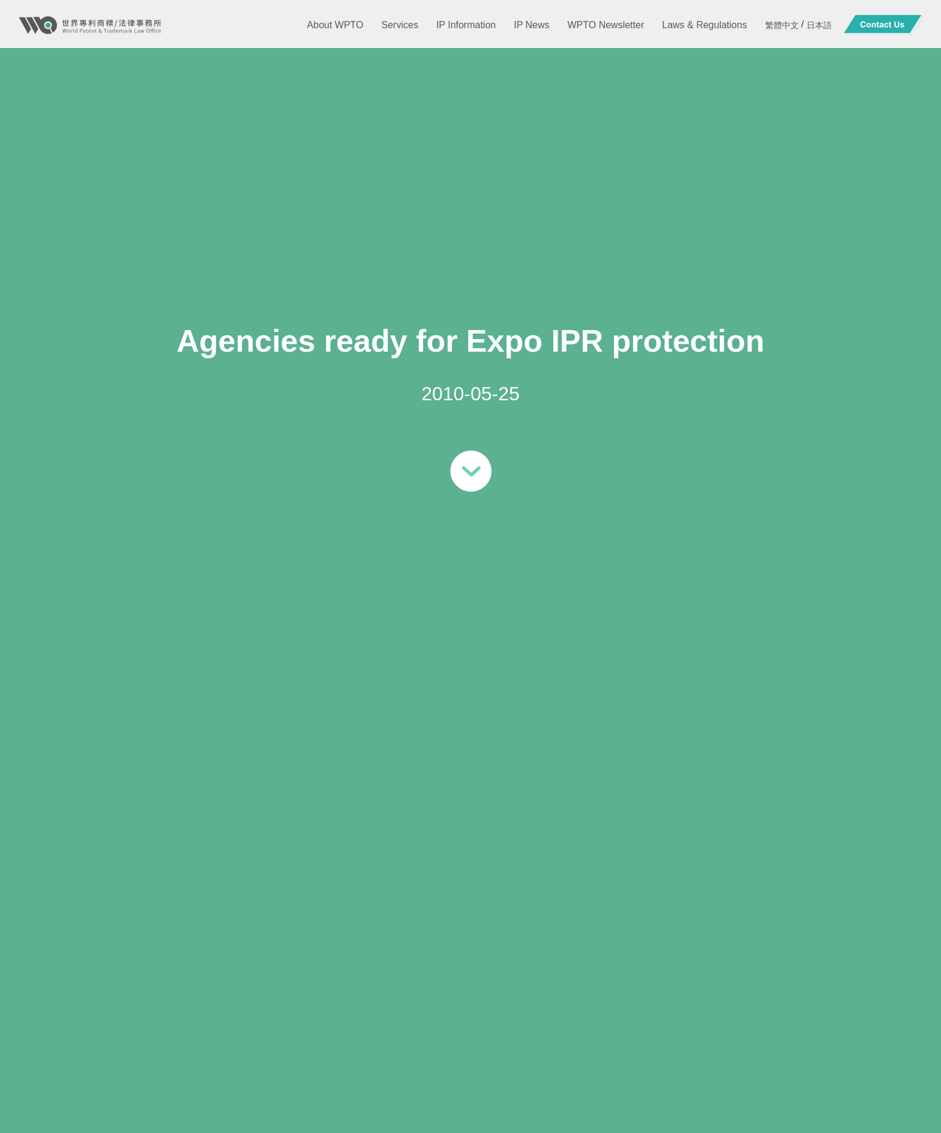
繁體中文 (782, 25)
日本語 (819, 25)
